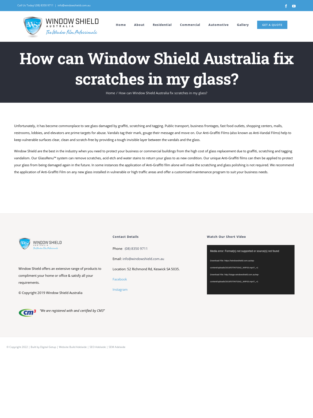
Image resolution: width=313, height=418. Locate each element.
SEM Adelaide (117, 347)
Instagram (120, 289)
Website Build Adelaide (73, 347)
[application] (251, 269)
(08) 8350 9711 (136, 248)
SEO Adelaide (98, 347)
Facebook (120, 279)
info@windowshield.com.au (74, 5)
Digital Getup (48, 347)
